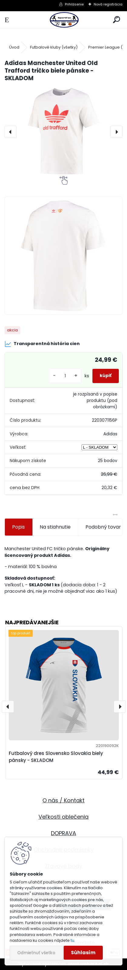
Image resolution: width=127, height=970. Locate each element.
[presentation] (11, 132)
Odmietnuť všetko (36, 953)
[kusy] (65, 376)
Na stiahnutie (55, 526)
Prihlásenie (74, 4)
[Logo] (63, 20)
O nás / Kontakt (63, 800)
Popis (18, 526)
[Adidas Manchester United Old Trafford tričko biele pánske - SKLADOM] (63, 131)
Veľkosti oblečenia (63, 817)
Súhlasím (83, 952)
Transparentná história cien (42, 344)
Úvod (14, 47)
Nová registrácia (108, 4)
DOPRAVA (63, 833)
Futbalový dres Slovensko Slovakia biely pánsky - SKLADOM (56, 756)
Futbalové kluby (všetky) (54, 47)
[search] (116, 19)
